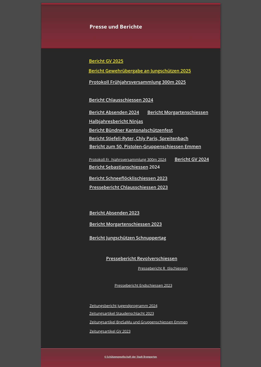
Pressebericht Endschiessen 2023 (143, 285)
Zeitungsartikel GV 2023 (110, 331)
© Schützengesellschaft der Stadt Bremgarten (130, 356)
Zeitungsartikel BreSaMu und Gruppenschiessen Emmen (139, 322)
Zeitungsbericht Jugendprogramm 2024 (123, 305)
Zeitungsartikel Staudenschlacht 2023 (121, 313)
